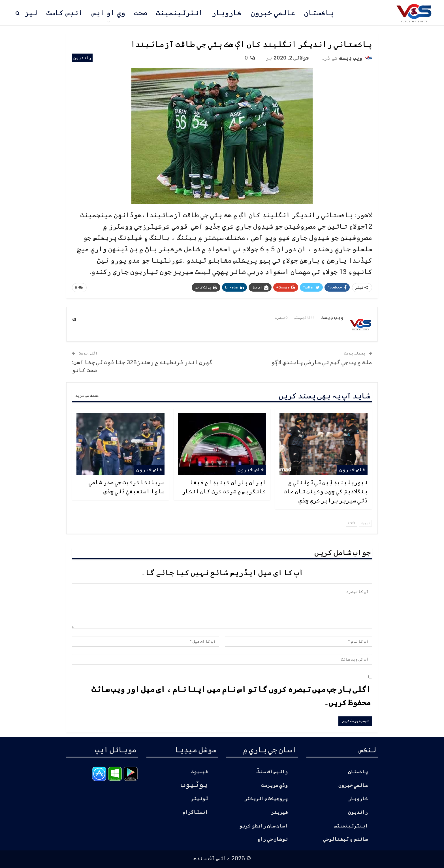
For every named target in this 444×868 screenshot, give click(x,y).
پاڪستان (319, 13)
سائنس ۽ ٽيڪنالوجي (345, 839)
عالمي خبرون (273, 13)
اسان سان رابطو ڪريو (263, 826)
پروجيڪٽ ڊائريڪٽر (266, 799)
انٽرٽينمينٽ (179, 13)
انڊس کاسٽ (64, 13)
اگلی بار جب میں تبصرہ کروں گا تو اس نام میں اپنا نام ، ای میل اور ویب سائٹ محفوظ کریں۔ (231, 695)
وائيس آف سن (274, 772)
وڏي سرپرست (274, 785)
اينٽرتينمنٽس (351, 826)
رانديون (82, 58)
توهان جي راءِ (272, 839)
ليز (31, 13)
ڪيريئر (279, 812)
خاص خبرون (352, 469)
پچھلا (365, 523)
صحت (140, 13)
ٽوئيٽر (199, 799)
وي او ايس (108, 13)
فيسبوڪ (199, 772)
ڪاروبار (227, 13)
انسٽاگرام (195, 812)
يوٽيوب (194, 784)
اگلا (351, 523)
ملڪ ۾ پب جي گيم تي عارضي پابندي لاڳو (321, 361)
